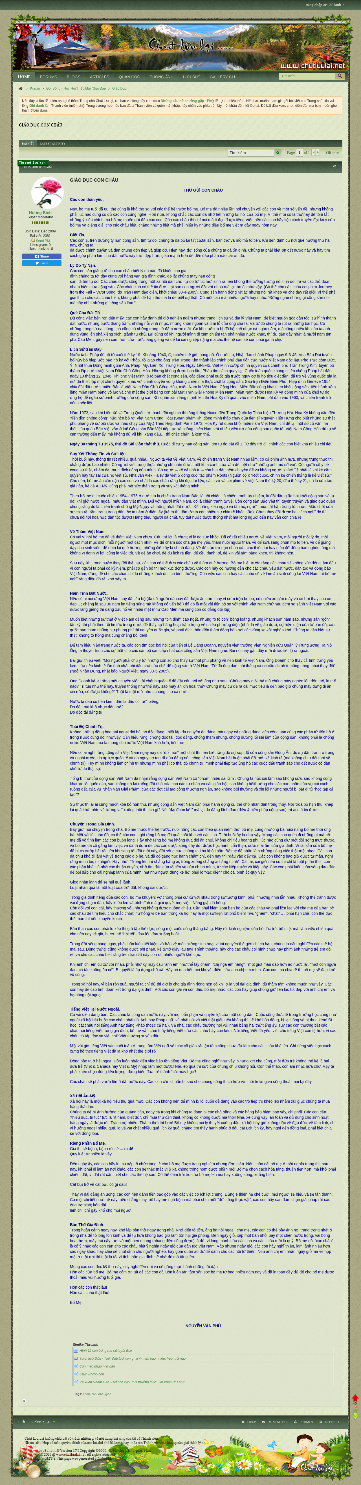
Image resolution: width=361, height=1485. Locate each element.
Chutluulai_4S (41, 1422)
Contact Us (278, 1422)
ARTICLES (99, 77)
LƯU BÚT (191, 77)
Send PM (43, 241)
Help (251, 1422)
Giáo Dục (119, 88)
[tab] (28, 143)
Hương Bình (40, 212)
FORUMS (48, 77)
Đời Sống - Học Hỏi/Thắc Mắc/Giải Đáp (76, 88)
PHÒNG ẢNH (161, 77)
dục (101, 1394)
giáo (108, 1394)
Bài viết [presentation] (28, 143)
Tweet (41, 263)
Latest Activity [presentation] (52, 143)
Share (42, 256)
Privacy (307, 1422)
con (94, 1394)
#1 (334, 166)
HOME (24, 77)
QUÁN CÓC (129, 77)
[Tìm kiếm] (307, 76)
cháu (86, 1394)
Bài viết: (36, 236)
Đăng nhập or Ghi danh (325, 5)
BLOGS (73, 77)
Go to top (333, 1422)
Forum (35, 89)
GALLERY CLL (223, 77)
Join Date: (32, 231)
